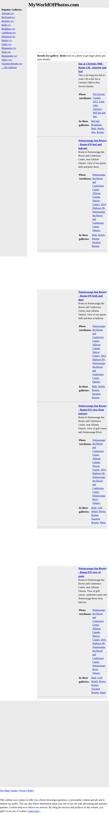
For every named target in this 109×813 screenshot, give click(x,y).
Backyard (8, 17)
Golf (100, 507)
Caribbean (9, 32)
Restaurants (9, 56)
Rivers (102, 511)
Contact (14, 790)
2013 (95, 101)
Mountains (9, 48)
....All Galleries (9, 67)
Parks (6, 52)
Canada (96, 98)
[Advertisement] (72, 29)
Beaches (8, 21)
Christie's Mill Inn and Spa (99, 113)
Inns (93, 132)
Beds (93, 128)
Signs (7, 59)
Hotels (100, 128)
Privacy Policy (26, 790)
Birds (6, 25)
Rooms (100, 132)
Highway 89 (98, 208)
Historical (8, 36)
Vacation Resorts (12, 63)
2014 (103, 204)
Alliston (96, 193)
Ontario (96, 230)
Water (103, 522)
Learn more (33, 811)
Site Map (4, 790)
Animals (8, 13)
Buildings (8, 29)
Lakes (6, 44)
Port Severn (99, 94)
